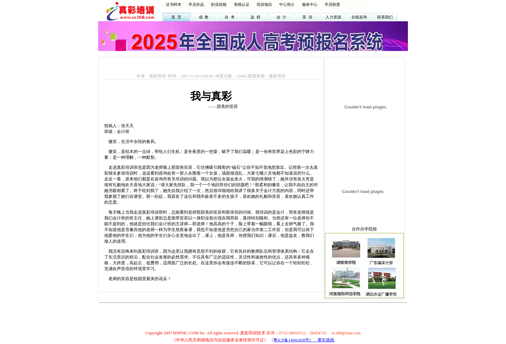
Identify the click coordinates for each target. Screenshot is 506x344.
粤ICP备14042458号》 (295, 340)
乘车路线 (326, 340)
